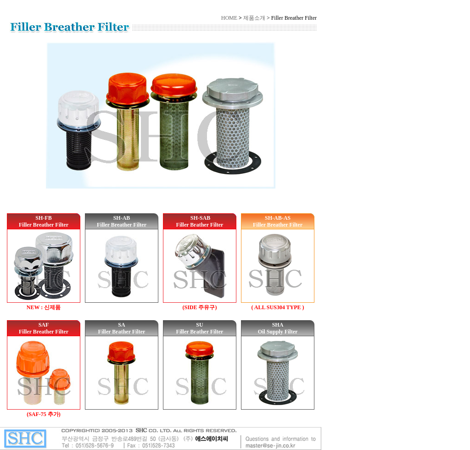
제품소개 (254, 18)
